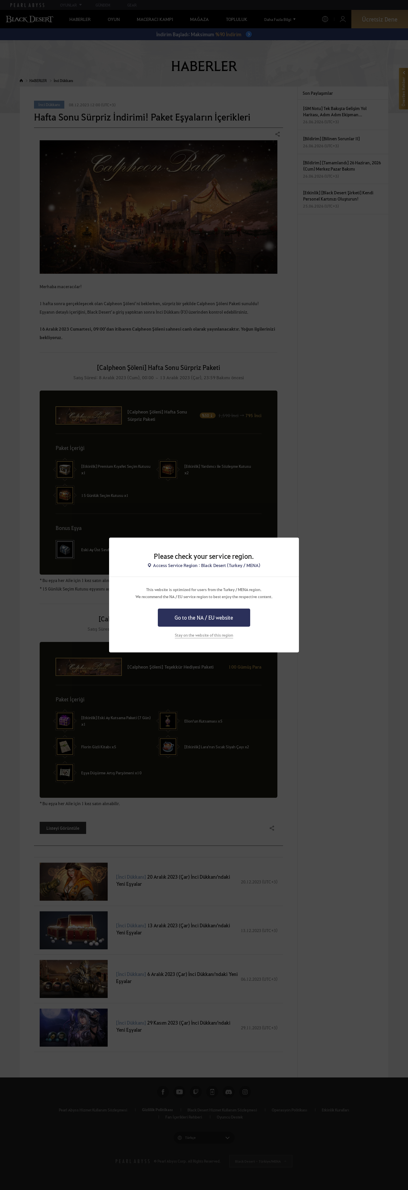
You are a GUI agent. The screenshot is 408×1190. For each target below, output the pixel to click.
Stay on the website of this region (204, 634)
